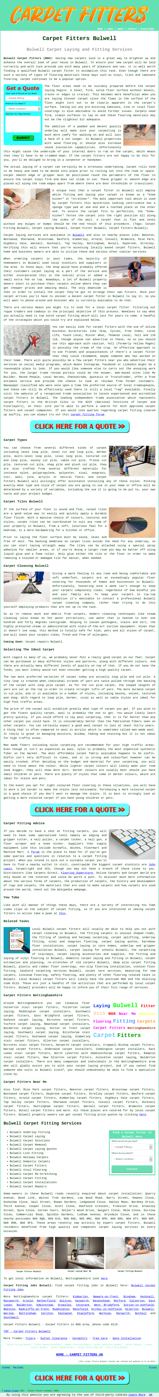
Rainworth (11, 1300)
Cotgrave (82, 1305)
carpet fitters (93, 155)
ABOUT (120, 29)
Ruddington (60, 1309)
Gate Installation (127, 1338)
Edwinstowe (44, 1305)
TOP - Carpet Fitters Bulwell (27, 1331)
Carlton (47, 1313)
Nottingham (27, 1313)
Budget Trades (11, 1391)
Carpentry (79, 1338)
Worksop (105, 1313)
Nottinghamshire (26, 1296)
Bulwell (78, 235)
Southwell (11, 1317)
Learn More (137, 1394)
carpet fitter (63, 70)
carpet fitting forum (87, 414)
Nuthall (141, 1313)
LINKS (110, 29)
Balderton (24, 1305)
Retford (119, 1300)
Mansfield (80, 1309)
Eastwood (65, 1313)
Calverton (137, 1300)
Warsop (9, 1313)
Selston (65, 1300)
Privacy (153, 1367)
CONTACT (132, 29)
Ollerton (132, 1309)
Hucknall (147, 1296)
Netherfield (46, 1300)
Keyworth (82, 1300)
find (16, 1089)
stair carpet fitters (21, 1040)
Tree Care (100, 1338)
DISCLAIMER (147, 29)
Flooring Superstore (77, 872)
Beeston (9, 1309)
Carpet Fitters (15, 1324)
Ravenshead (101, 1300)
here (142, 1114)
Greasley (64, 1305)
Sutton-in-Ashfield (139, 1305)
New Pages (18, 1367)
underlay (51, 130)
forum (35, 852)
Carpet (9, 175)
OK (150, 1394)
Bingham (129, 1296)
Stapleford (85, 1313)
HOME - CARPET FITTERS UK (79, 1354)
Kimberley (80, 1296)
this (62, 913)
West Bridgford (106, 1305)
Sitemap (6, 1367)
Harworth (122, 1313)
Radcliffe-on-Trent (34, 1309)
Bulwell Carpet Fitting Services (43, 1123)
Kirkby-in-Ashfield (106, 1309)
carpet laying (33, 1028)
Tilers (30, 1338)
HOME (100, 29)
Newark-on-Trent (105, 1296)
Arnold (28, 1300)
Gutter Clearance (54, 1338)
